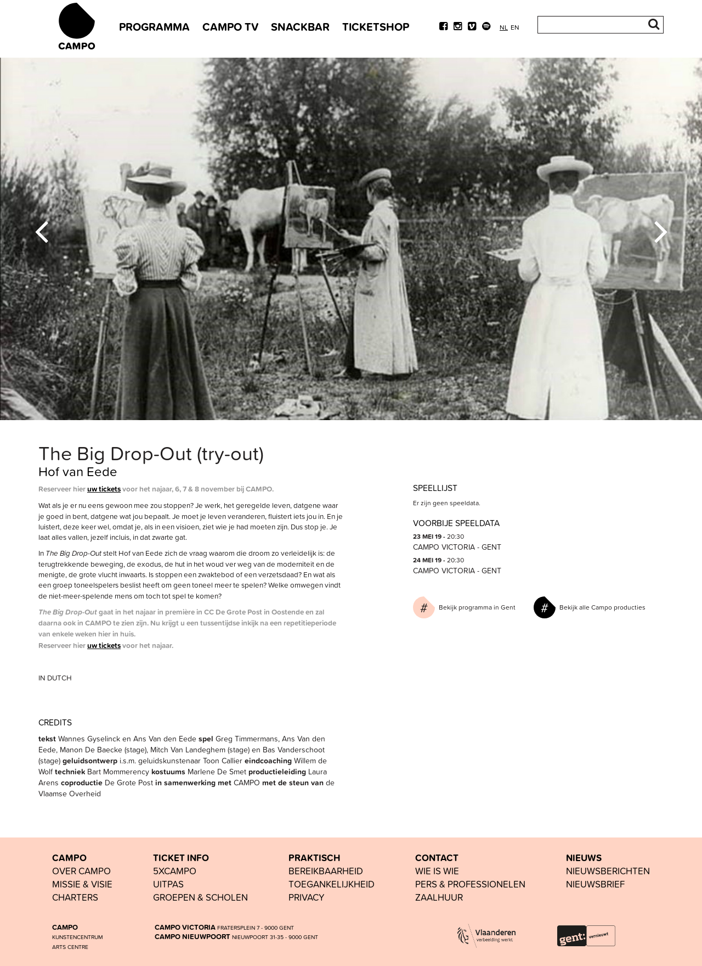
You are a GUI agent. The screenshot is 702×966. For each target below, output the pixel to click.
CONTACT (436, 857)
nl (504, 27)
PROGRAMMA (154, 27)
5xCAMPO (174, 870)
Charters (75, 897)
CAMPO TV (230, 27)
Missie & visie (82, 884)
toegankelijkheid (331, 884)
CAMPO (69, 857)
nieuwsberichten (608, 870)
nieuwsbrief (595, 884)
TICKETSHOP (375, 27)
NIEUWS (584, 857)
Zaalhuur (439, 897)
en (515, 27)
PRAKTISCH (314, 857)
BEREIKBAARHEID (325, 870)
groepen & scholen (200, 897)
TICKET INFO (181, 857)
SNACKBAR (300, 27)
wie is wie (437, 870)
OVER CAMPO (81, 870)
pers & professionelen (470, 884)
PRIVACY (306, 897)
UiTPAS (168, 884)
